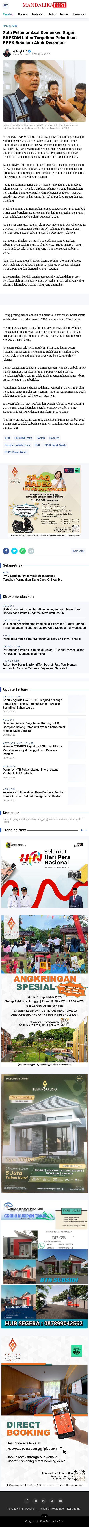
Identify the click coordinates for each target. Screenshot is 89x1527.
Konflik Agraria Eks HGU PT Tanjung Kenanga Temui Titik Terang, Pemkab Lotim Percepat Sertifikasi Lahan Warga (32, 703)
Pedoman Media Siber (52, 1508)
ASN (7, 438)
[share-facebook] (6, 551)
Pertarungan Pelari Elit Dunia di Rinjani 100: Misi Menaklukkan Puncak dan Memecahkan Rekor (43, 651)
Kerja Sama (73, 1508)
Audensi (10, 789)
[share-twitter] (14, 551)
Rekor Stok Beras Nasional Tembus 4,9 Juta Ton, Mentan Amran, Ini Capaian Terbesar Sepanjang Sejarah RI (40, 666)
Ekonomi (23, 14)
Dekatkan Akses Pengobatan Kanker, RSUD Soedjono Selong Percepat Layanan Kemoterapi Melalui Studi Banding (34, 727)
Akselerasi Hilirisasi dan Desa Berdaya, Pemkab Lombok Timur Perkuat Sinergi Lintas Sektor (34, 794)
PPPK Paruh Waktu (55, 445)
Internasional (80, 14)
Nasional (11, 766)
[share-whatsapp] (22, 551)
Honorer (54, 438)
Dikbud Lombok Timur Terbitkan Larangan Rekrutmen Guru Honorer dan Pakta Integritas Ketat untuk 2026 (41, 611)
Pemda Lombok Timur (17, 445)
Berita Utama (13, 697)
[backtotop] (44, 1517)
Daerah (41, 438)
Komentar (78, 550)
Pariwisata (38, 14)
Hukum (64, 14)
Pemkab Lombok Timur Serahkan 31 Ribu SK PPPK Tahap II (42, 639)
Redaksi (29, 1508)
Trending (8, 14)
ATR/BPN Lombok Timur (19, 743)
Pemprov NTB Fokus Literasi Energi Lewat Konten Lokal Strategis (30, 771)
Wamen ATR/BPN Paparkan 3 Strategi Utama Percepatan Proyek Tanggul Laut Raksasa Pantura (32, 750)
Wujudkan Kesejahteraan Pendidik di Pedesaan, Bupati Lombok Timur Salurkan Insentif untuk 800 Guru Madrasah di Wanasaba (44, 625)
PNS (37, 445)
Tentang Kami (15, 1508)
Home (6, 26)
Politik (52, 14)
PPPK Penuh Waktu (16, 452)
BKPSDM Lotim (23, 438)
